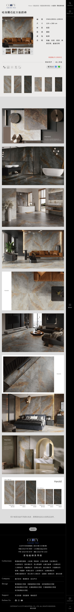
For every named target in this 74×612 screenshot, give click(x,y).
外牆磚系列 (57, 567)
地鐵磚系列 (28, 567)
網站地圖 (33, 608)
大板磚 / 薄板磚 (33, 561)
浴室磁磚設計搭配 (48, 584)
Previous (3, 51)
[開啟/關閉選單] (70, 306)
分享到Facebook (56, 67)
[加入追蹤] (30, 44)
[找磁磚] (70, 4)
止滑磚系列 (39, 571)
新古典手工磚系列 (34, 574)
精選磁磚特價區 (45, 5)
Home (30, 5)
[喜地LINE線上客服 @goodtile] (59, 62)
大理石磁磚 (44, 561)
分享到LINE (59, 67)
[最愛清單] (70, 12)
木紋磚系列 (19, 564)
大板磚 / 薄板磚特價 (57, 5)
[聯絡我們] (70, 599)
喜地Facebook (16, 600)
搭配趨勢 (26, 595)
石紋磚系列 (54, 561)
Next (31, 51)
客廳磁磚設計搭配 (34, 584)
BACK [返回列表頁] (33, 529)
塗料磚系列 (28, 564)
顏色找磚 (59, 574)
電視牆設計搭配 (20, 584)
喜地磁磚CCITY (11, 6)
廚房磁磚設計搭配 (21, 587)
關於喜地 (18, 579)
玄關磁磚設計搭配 (35, 587)
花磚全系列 (38, 567)
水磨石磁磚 (47, 564)
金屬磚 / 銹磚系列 (48, 574)
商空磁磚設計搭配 (21, 590)
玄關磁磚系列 (49, 571)
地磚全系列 (30, 571)
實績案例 (26, 579)
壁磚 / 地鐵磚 (19, 571)
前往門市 (34, 579)
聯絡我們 (34, 595)
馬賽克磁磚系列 (20, 574)
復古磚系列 (47, 567)
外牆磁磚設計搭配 (49, 587)
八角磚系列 (19, 567)
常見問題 (18, 595)
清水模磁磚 (38, 564)
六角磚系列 (57, 564)
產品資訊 (36, 5)
